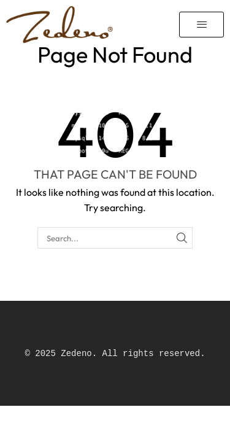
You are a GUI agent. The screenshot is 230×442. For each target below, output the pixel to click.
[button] (201, 24)
